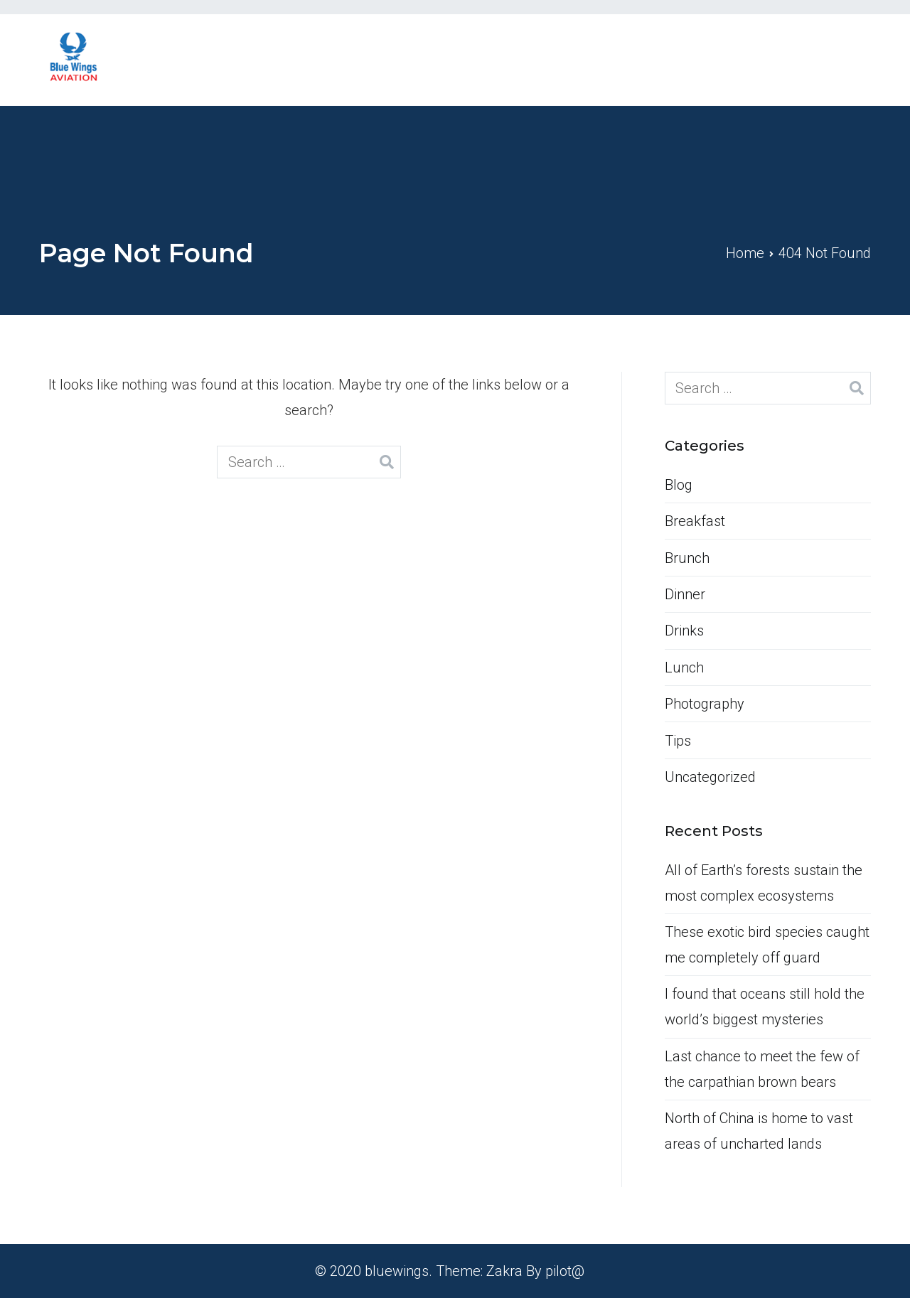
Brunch (687, 558)
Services (727, 59)
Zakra (504, 1271)
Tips (678, 740)
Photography (704, 703)
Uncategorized (710, 776)
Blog (678, 484)
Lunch (684, 667)
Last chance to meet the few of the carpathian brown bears (762, 1069)
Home (585, 59)
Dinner (685, 594)
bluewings (397, 1271)
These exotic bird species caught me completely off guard (767, 944)
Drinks (684, 630)
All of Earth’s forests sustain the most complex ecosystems (763, 883)
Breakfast (695, 521)
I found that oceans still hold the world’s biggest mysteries (764, 1006)
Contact (808, 59)
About (652, 59)
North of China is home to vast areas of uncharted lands (759, 1131)
